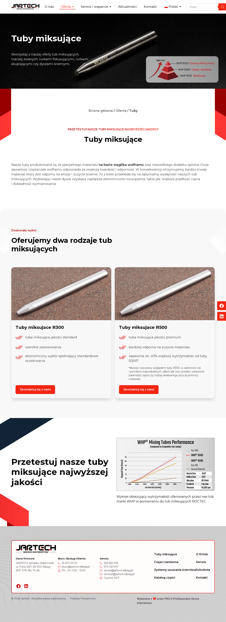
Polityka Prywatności (83, 598)
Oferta (121, 111)
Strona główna (100, 111)
